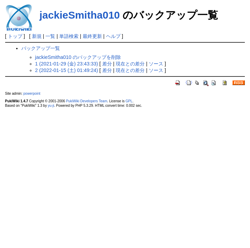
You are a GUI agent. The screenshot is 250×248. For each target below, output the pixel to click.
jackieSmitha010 (80, 15)
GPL (129, 101)
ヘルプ (113, 36)
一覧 (50, 36)
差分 (107, 63)
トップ (15, 36)
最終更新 (92, 36)
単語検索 (69, 36)
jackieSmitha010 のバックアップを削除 (78, 57)
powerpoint (31, 93)
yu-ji (51, 105)
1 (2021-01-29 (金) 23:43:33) (66, 63)
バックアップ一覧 (40, 48)
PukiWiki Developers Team (86, 101)
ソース (156, 63)
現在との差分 (130, 63)
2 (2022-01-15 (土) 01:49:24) (66, 70)
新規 (37, 36)
